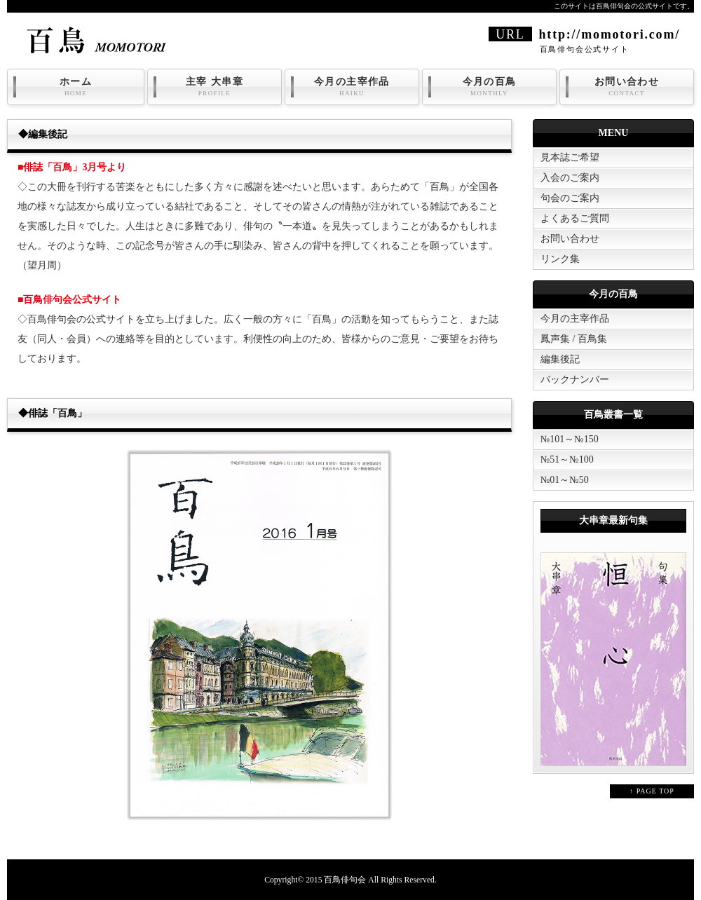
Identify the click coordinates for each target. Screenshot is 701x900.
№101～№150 (569, 439)
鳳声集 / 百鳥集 (573, 339)
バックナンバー (574, 379)
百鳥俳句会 (345, 880)
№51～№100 (567, 459)
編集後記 (560, 359)
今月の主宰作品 (351, 86)
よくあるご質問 (574, 218)
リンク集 (560, 259)
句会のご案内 (569, 198)
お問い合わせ (626, 86)
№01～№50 (564, 480)
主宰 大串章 (214, 86)
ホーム (76, 86)
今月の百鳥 (489, 86)
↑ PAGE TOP (651, 791)
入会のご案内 (569, 177)
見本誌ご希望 (569, 157)
